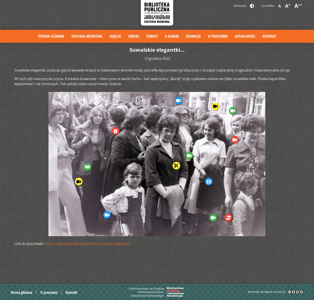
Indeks (133, 36)
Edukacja (193, 36)
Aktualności (245, 36)
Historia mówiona (86, 36)
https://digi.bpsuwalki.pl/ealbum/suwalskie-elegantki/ (87, 243)
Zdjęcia (115, 36)
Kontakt (269, 36)
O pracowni (218, 36)
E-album (172, 36)
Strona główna (51, 36)
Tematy (152, 36)
